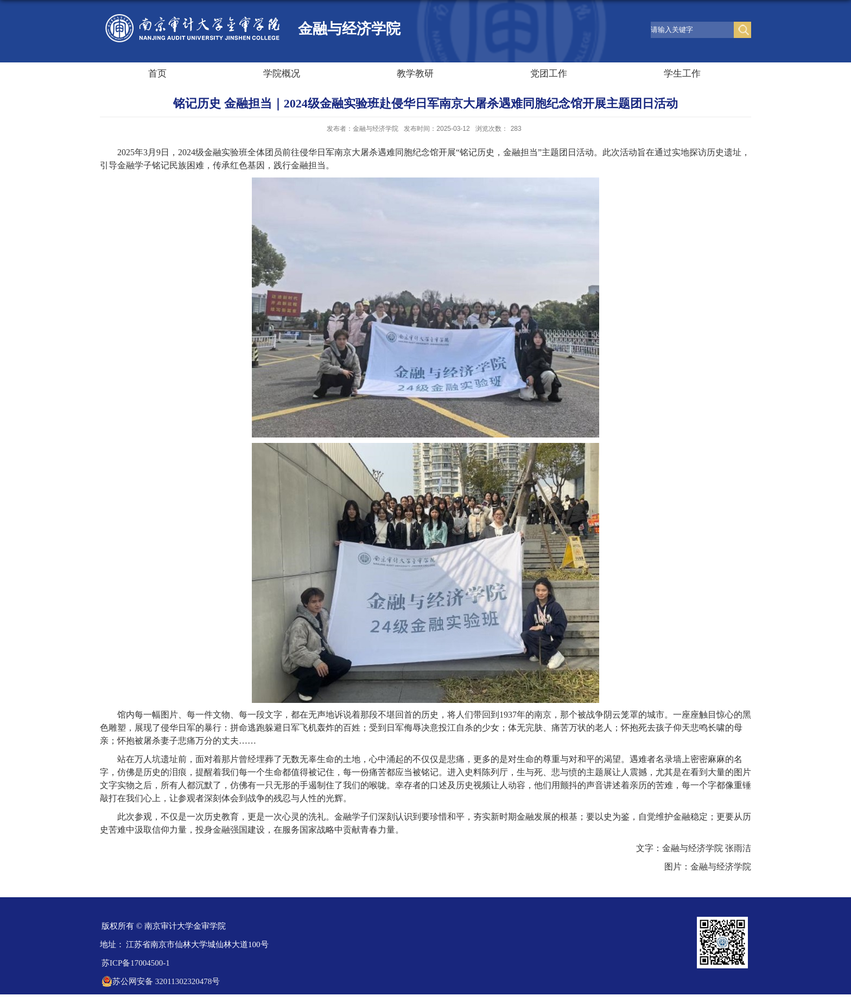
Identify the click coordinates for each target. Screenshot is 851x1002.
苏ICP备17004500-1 (135, 963)
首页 (157, 73)
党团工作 (548, 73)
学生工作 (682, 73)
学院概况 (281, 73)
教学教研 (415, 73)
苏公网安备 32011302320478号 (160, 981)
